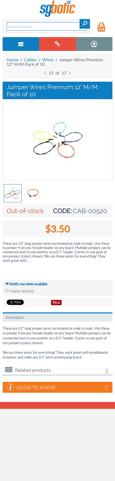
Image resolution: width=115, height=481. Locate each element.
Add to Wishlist (19, 291)
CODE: (62, 211)
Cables (30, 59)
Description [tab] (15, 318)
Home (12, 59)
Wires (47, 59)
